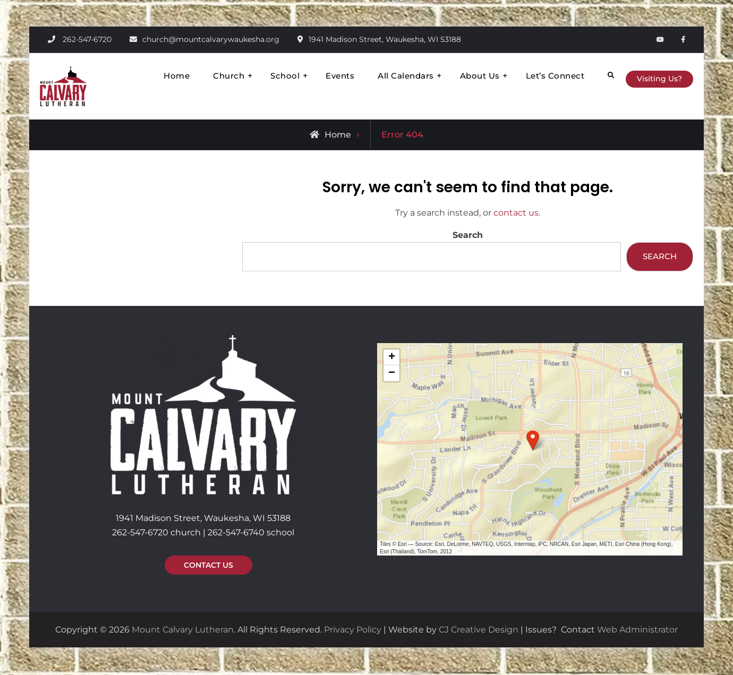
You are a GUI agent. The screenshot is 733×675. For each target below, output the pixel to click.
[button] (532, 440)
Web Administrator (637, 631)
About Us (463, 76)
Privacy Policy (352, 631)
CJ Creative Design (478, 631)
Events (323, 76)
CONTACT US (208, 566)
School (268, 76)
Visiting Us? (652, 78)
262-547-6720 (87, 39)
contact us (516, 213)
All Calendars (389, 76)
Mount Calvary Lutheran (183, 631)
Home (160, 76)
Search (468, 235)
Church (212, 76)
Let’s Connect (538, 76)
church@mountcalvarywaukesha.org (210, 39)
